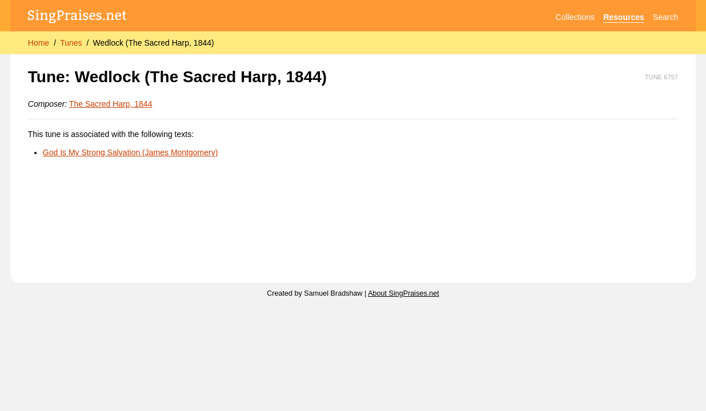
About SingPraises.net (403, 293)
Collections (575, 17)
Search (665, 17)
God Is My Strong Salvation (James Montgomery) (130, 152)
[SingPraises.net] (77, 17)
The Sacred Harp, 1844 (111, 103)
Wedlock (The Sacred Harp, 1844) (153, 42)
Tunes (71, 42)
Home (38, 42)
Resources (623, 17)
